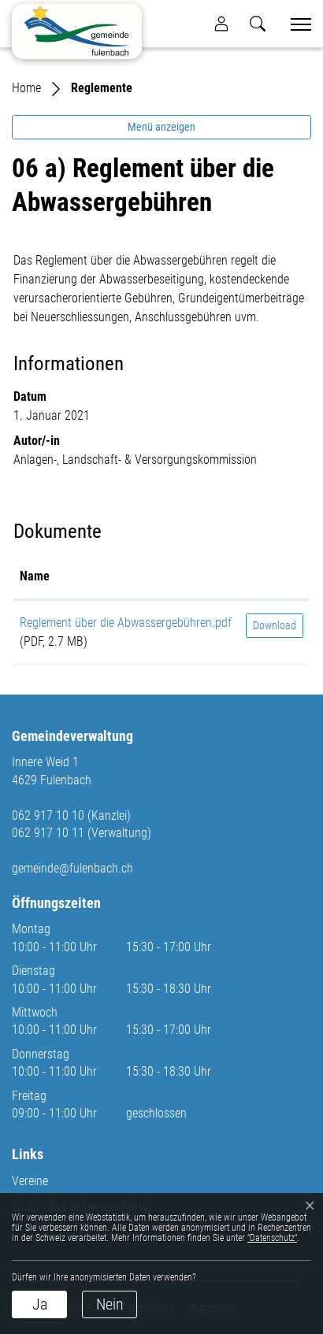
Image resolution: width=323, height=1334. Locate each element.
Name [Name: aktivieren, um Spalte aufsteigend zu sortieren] (35, 576)
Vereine (30, 1180)
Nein (110, 1304)
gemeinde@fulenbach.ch (72, 868)
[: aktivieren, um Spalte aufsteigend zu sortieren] (274, 577)
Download (274, 625)
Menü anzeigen (161, 126)
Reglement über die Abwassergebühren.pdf (126, 622)
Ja (39, 1304)
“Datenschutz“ (272, 1237)
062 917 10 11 (48, 832)
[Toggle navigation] (295, 24)
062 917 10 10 (48, 815)
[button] (257, 23)
